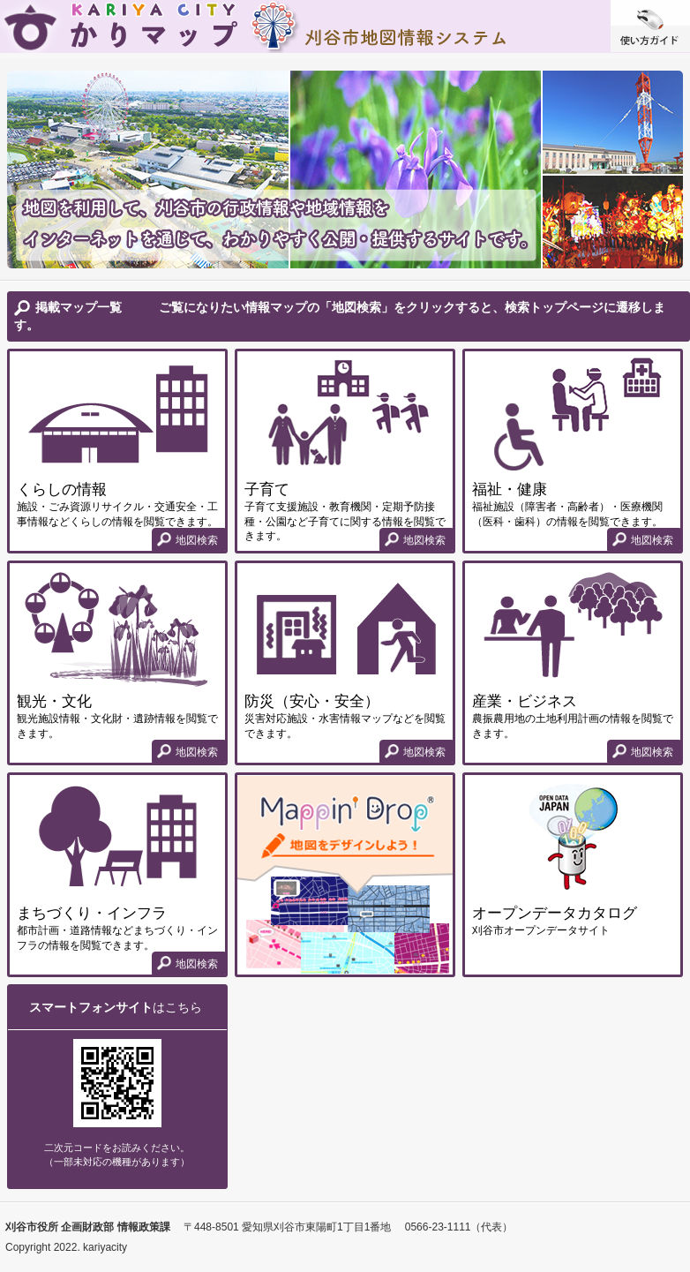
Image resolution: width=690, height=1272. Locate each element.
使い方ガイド (650, 26)
